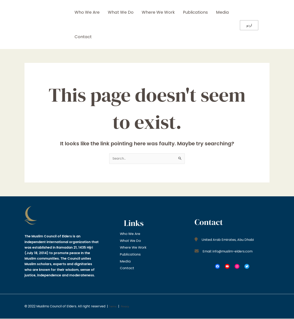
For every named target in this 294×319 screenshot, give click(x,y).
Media (207, 12)
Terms (114, 306)
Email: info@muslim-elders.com (230, 251)
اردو (249, 25)
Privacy (129, 306)
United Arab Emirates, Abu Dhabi (229, 240)
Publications (184, 12)
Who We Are (85, 12)
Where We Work (150, 12)
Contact (81, 37)
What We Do (116, 12)
